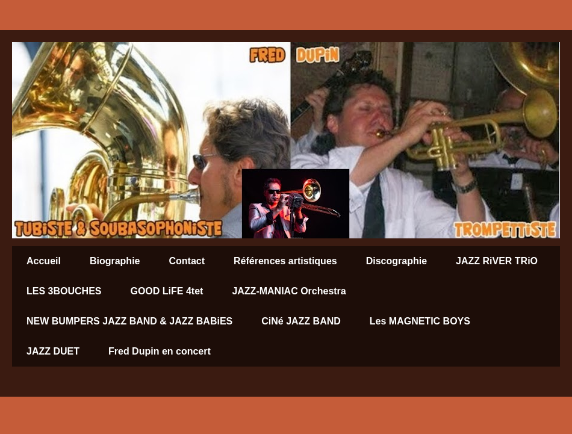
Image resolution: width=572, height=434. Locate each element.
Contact (187, 261)
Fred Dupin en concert (159, 351)
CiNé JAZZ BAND (301, 321)
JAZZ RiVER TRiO (497, 261)
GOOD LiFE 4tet (166, 291)
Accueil (43, 261)
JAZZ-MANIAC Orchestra (289, 291)
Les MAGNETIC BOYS (420, 321)
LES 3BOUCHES (63, 291)
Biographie (115, 261)
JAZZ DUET (52, 351)
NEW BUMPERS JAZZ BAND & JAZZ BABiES (129, 321)
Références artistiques (285, 261)
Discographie (396, 261)
